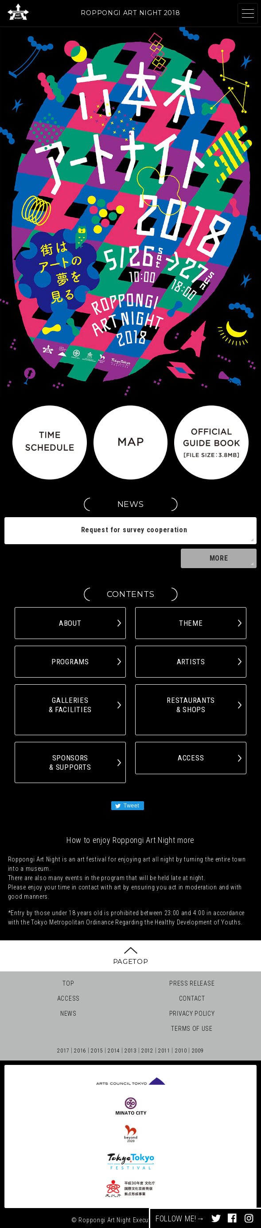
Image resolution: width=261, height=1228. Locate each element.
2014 (114, 1051)
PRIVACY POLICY (192, 1013)
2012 (147, 1051)
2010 (181, 1051)
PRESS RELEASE (191, 983)
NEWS (68, 1013)
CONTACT (192, 998)
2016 (80, 1051)
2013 (130, 1051)
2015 (97, 1051)
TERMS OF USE (191, 1028)
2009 (198, 1051)
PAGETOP (130, 961)
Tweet (127, 806)
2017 (63, 1051)
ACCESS (68, 998)
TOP (68, 983)
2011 (164, 1051)
